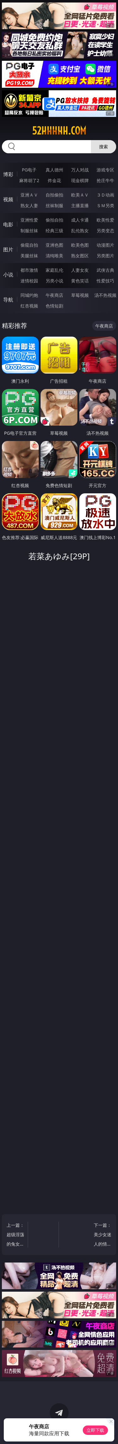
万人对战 (80, 170)
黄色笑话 (80, 281)
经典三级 (54, 231)
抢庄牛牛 (105, 180)
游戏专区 (105, 170)
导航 (8, 299)
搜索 (103, 147)
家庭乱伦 (54, 270)
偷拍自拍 (54, 220)
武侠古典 (105, 270)
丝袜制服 (54, 205)
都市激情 (29, 270)
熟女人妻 (29, 205)
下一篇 (102, 1235)
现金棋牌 (80, 180)
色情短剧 (54, 306)
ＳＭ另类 (105, 205)
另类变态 (105, 231)
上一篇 (16, 1235)
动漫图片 (105, 245)
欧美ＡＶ (80, 195)
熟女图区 (80, 256)
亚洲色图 (54, 245)
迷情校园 (29, 281)
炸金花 (54, 180)
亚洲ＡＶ (29, 195)
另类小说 (54, 281)
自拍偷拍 (54, 195)
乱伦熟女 (80, 231)
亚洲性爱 (29, 220)
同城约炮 (29, 295)
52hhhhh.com (59, 130)
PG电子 (29, 170)
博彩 (8, 174)
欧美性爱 (105, 220)
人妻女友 (80, 270)
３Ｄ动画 (105, 195)
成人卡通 (80, 220)
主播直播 (80, 205)
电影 (8, 224)
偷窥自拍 (29, 245)
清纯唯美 (54, 256)
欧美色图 (80, 245)
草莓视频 (80, 295)
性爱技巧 (105, 281)
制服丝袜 (29, 231)
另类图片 (105, 256)
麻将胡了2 (29, 180)
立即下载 (95, 1430)
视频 (8, 199)
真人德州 (54, 170)
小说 (8, 274)
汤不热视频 (105, 295)
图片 (8, 249)
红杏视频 (29, 306)
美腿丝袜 (29, 256)
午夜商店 (54, 295)
